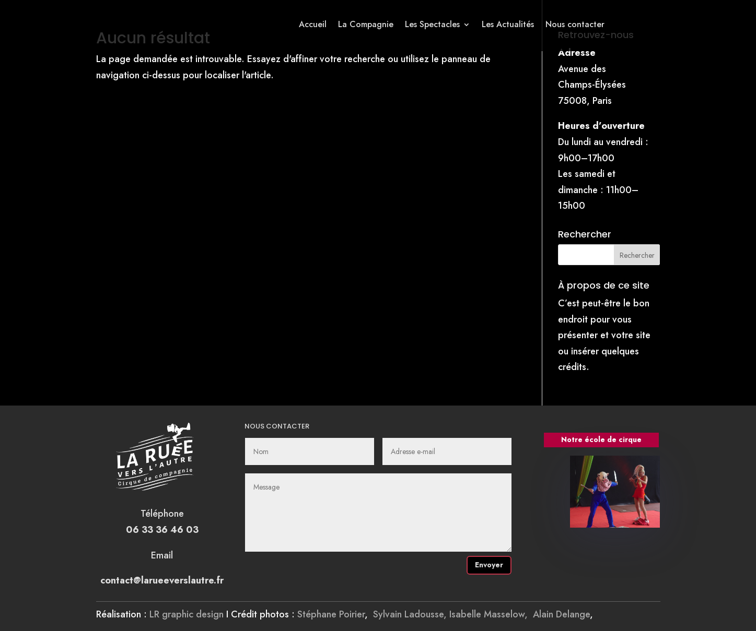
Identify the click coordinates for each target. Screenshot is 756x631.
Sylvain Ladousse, (411, 614)
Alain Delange (561, 614)
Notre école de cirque (601, 439)
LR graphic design (186, 614)
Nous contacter (574, 24)
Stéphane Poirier (331, 614)
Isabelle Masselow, (491, 614)
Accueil (313, 24)
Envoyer (489, 564)
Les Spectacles (432, 24)
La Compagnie (365, 24)
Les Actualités (508, 24)
